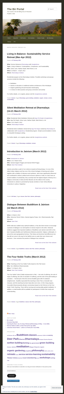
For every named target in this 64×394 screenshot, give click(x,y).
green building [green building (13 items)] (47, 343)
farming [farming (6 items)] (26, 343)
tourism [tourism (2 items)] (20, 358)
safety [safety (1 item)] (17, 354)
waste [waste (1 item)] (38, 358)
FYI (14, 41)
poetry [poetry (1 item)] (49, 350)
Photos (9, 41)
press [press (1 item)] (52, 350)
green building (29, 98)
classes (22, 196)
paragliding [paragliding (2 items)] (28, 350)
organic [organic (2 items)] (42, 347)
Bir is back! (10, 320)
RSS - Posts (10, 313)
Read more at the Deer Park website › (46, 188)
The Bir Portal (15, 9)
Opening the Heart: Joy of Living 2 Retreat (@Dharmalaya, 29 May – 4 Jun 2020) (28, 324)
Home (9, 38)
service (50, 98)
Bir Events (23, 38)
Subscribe (11, 375)
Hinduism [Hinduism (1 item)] (9, 347)
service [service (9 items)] (22, 354)
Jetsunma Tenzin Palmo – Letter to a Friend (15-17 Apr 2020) (23, 327)
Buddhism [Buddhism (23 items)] (22, 335)
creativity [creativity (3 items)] (50, 335)
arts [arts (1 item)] (15, 335)
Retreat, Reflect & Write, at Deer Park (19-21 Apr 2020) (21, 325)
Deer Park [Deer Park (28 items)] (13, 338)
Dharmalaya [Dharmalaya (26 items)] (32, 338)
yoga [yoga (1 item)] (8, 360)
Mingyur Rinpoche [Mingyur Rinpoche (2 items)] (34, 347)
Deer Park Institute (17, 165)
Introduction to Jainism (17, 158)
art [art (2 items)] (13, 335)
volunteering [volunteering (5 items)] (31, 358)
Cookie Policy (33, 391)
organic (41, 98)
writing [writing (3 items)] (53, 358)
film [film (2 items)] (30, 343)
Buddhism (22, 248)
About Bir (15, 38)
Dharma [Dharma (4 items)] (22, 339)
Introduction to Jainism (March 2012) (26, 151)
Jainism (32, 196)
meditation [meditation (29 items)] (22, 346)
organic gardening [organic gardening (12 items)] (16, 350)
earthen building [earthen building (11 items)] (15, 343)
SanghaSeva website (41, 94)
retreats (46, 98)
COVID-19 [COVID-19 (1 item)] (44, 335)
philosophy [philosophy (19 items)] (38, 350)
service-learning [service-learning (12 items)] (33, 354)
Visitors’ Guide (40, 38)
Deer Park (27, 196)
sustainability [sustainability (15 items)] (48, 354)
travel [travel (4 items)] (25, 358)
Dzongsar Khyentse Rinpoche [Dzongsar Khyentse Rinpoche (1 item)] (45, 339)
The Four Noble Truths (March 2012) (26, 256)
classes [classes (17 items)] (33, 335)
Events (13, 98)
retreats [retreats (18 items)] (11, 354)
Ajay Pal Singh (39, 118)
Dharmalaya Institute (18, 72)
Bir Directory (50, 38)
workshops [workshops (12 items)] (45, 358)
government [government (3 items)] (35, 343)
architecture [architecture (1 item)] (9, 335)
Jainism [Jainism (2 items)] (14, 347)
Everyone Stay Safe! (12, 322)
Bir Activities (31, 38)
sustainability (10, 99)
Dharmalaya (25, 64)
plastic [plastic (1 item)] (45, 350)
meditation (36, 98)
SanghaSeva (35, 64)
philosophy (37, 196)
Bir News (14, 196)
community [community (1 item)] (39, 335)
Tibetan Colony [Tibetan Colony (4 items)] (12, 358)
